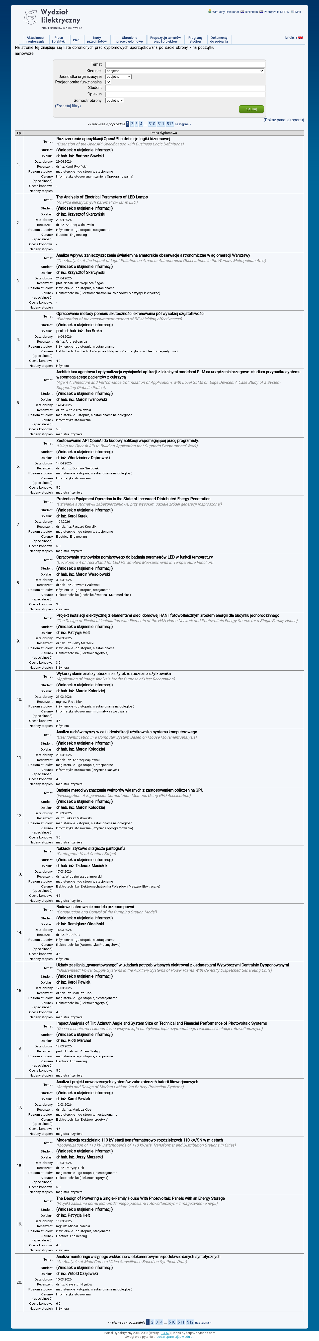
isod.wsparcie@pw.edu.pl (174, 1337)
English (291, 37)
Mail (298, 12)
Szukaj (251, 109)
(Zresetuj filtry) (68, 106)
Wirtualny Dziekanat (225, 12)
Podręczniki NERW (276, 12)
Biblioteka (251, 12)
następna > (183, 124)
